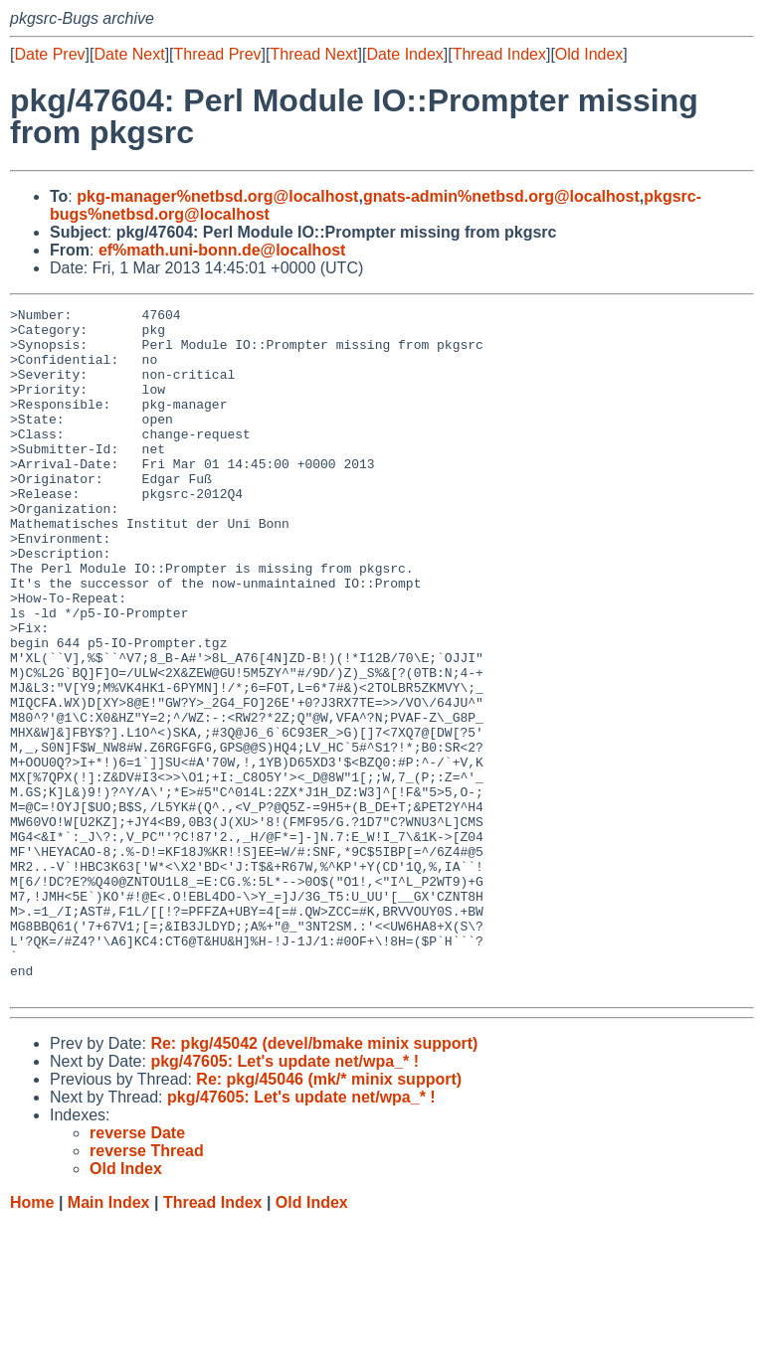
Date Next (129, 54)
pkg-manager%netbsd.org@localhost (217, 196)
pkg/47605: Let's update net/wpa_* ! (284, 1198)
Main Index (109, 1339)
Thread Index (499, 54)
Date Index (404, 54)
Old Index (589, 54)
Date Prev (49, 54)
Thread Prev (218, 54)
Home (32, 1339)
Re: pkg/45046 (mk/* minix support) (329, 1216)
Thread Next (313, 54)
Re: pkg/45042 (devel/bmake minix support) (314, 1180)
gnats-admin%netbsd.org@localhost (501, 196)
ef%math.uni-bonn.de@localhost (222, 250)
